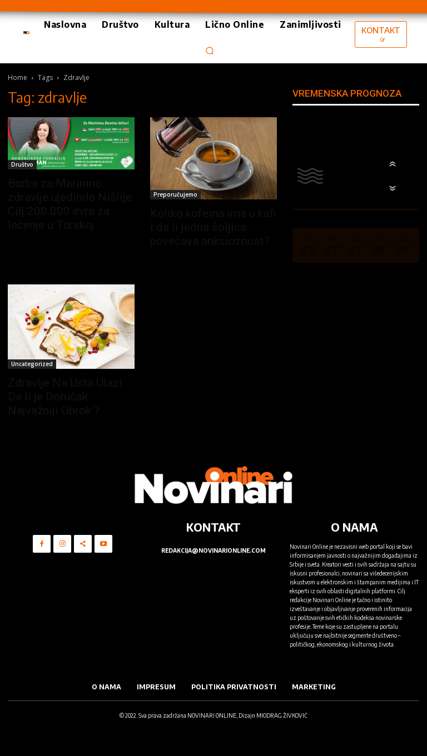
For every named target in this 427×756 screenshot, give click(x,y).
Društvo (22, 164)
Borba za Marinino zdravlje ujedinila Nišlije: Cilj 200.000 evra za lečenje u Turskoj (71, 204)
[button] (209, 50)
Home (17, 77)
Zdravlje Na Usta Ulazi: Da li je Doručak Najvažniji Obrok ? (66, 396)
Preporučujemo (175, 194)
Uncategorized (32, 364)
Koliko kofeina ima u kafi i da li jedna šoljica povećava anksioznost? (213, 227)
